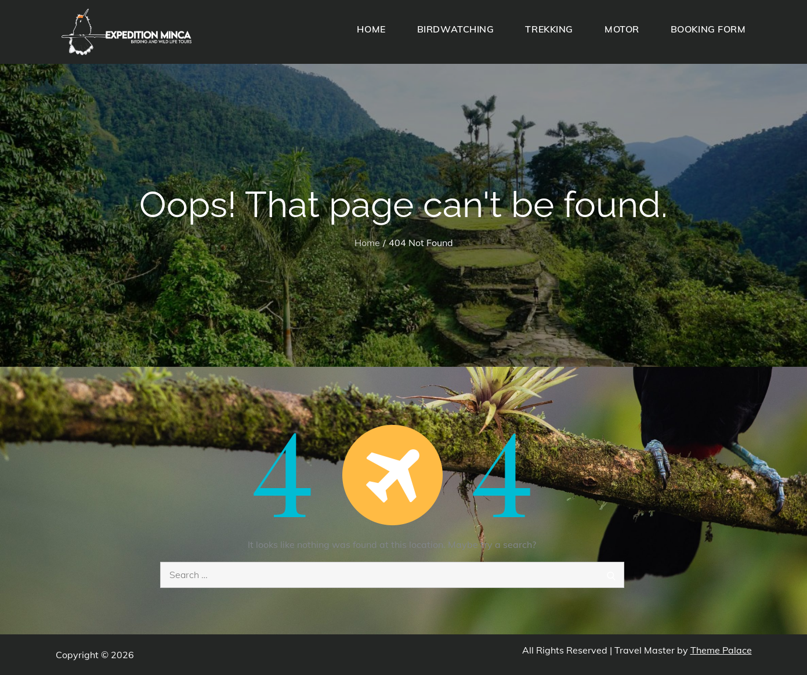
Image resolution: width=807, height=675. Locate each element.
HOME (371, 29)
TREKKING (549, 29)
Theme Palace (721, 650)
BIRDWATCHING (455, 29)
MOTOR (622, 29)
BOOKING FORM (708, 29)
